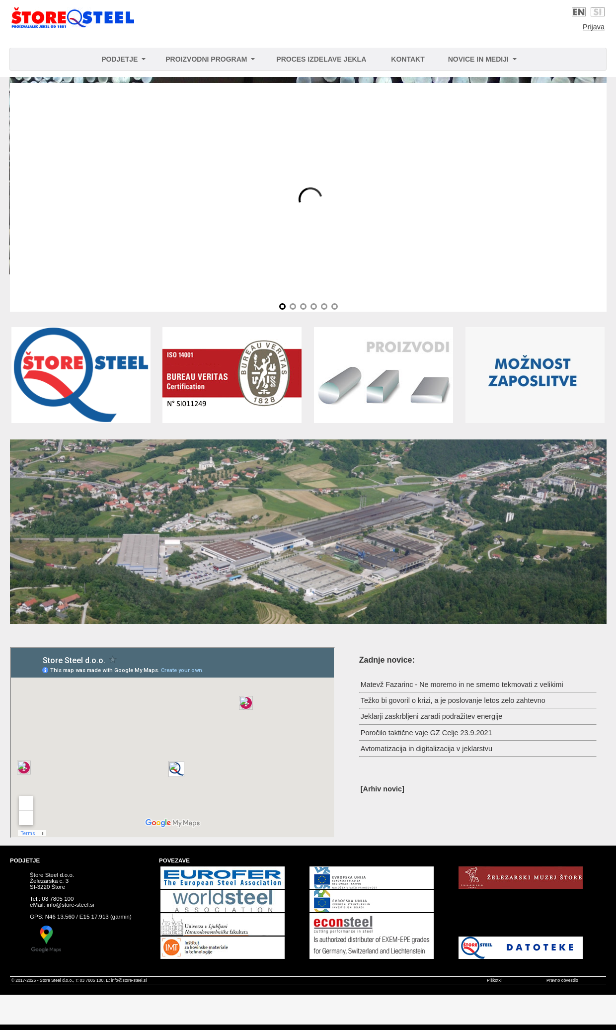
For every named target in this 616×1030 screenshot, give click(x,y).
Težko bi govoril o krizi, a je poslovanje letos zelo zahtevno (453, 700)
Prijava (594, 27)
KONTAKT (407, 59)
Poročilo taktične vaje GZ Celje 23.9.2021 (426, 733)
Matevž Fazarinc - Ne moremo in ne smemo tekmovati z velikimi (462, 684)
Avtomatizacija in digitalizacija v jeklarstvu (426, 749)
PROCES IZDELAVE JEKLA (321, 59)
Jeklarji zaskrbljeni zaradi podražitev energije (432, 716)
